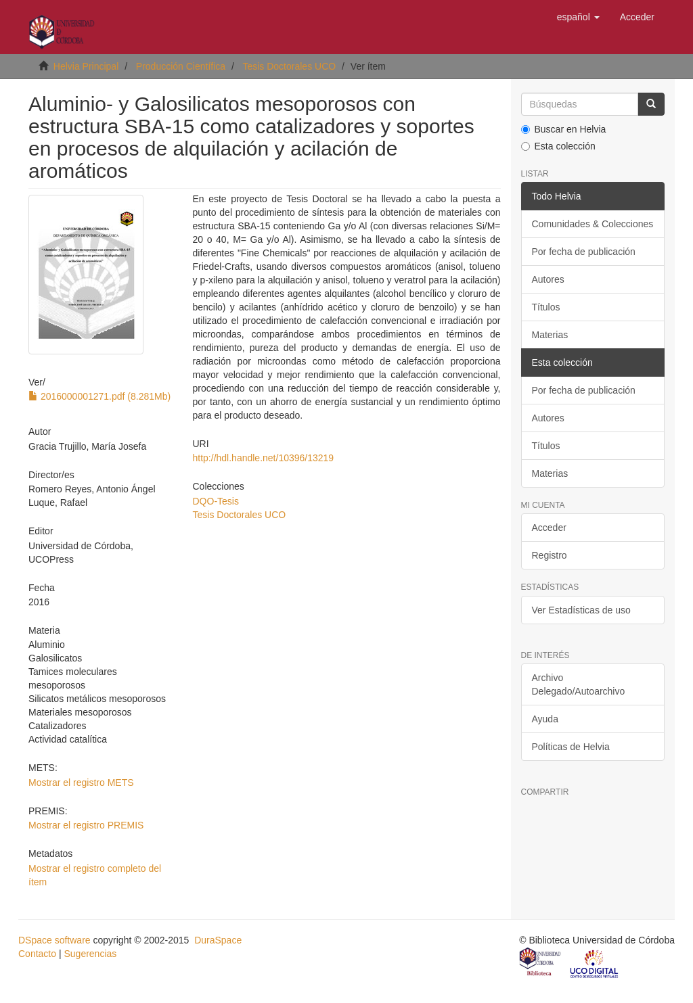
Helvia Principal (85, 66)
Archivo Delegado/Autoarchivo (578, 684)
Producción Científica (180, 66)
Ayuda (545, 719)
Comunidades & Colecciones (593, 223)
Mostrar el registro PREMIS (85, 825)
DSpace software (54, 940)
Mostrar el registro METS (81, 782)
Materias (550, 334)
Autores (548, 279)
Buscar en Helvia (563, 129)
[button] (578, 17)
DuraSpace (218, 940)
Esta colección (558, 146)
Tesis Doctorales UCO (289, 66)
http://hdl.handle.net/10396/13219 (263, 457)
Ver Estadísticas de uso (581, 610)
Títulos (546, 307)
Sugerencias (90, 953)
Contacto (37, 953)
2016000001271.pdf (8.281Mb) (99, 396)
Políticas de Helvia (571, 746)
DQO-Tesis (216, 501)
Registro (549, 555)
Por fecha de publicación (583, 251)
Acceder (549, 527)
